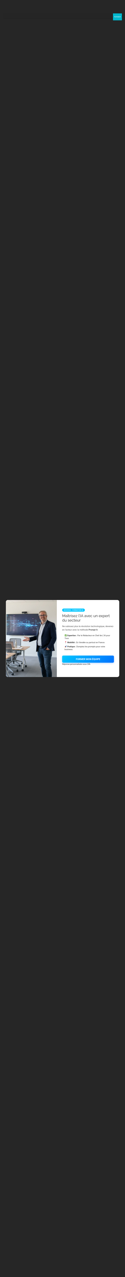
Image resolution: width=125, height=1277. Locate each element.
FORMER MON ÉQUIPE (88, 659)
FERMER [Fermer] (117, 17)
